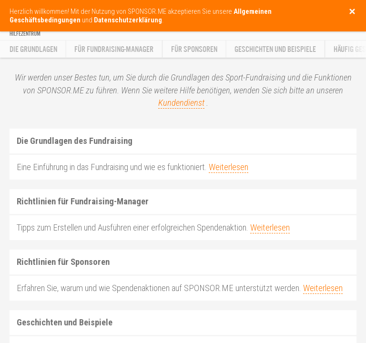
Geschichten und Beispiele (275, 49)
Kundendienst (181, 103)
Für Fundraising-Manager (113, 49)
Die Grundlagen (33, 49)
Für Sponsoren (194, 49)
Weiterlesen (228, 167)
